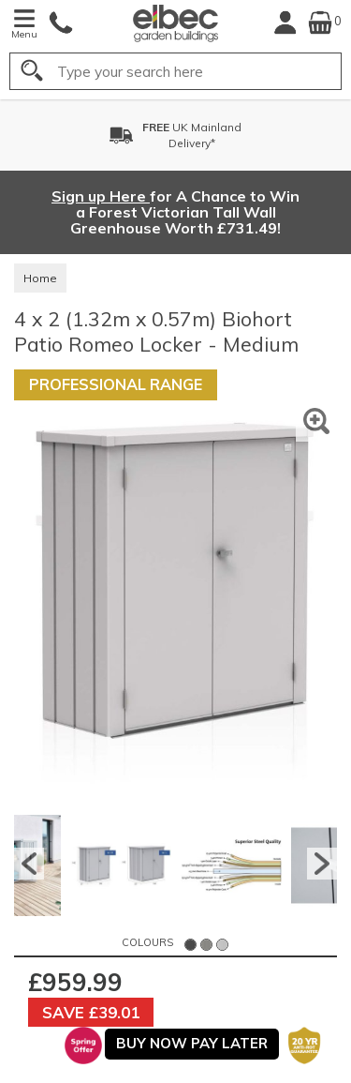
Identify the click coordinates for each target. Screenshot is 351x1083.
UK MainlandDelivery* (191, 135)
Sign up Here (100, 196)
